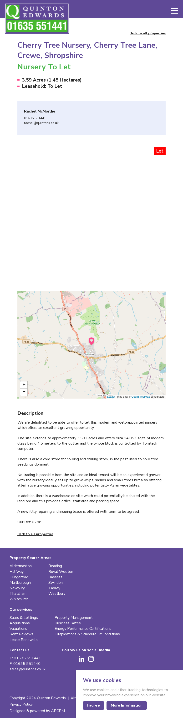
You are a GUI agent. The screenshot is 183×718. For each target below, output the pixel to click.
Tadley (54, 588)
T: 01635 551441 (25, 658)
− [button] (23, 392)
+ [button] (23, 385)
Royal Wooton (60, 571)
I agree (93, 705)
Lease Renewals (24, 640)
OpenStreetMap (141, 396)
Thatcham (18, 593)
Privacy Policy (21, 704)
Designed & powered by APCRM (37, 711)
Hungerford (19, 577)
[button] (174, 11)
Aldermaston (21, 566)
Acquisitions (20, 623)
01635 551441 (35, 118)
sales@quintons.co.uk (28, 669)
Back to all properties (148, 33)
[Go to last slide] (30, 198)
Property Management (74, 617)
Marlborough (20, 582)
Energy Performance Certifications (83, 628)
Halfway (17, 571)
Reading (55, 566)
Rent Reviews (21, 634)
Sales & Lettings (24, 617)
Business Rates (68, 623)
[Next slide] (152, 198)
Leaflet (111, 396)
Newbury (17, 588)
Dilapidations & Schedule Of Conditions (87, 634)
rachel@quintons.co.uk (41, 123)
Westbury (56, 593)
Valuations (18, 628)
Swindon (55, 582)
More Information (126, 705)
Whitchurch (19, 599)
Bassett (55, 577)
